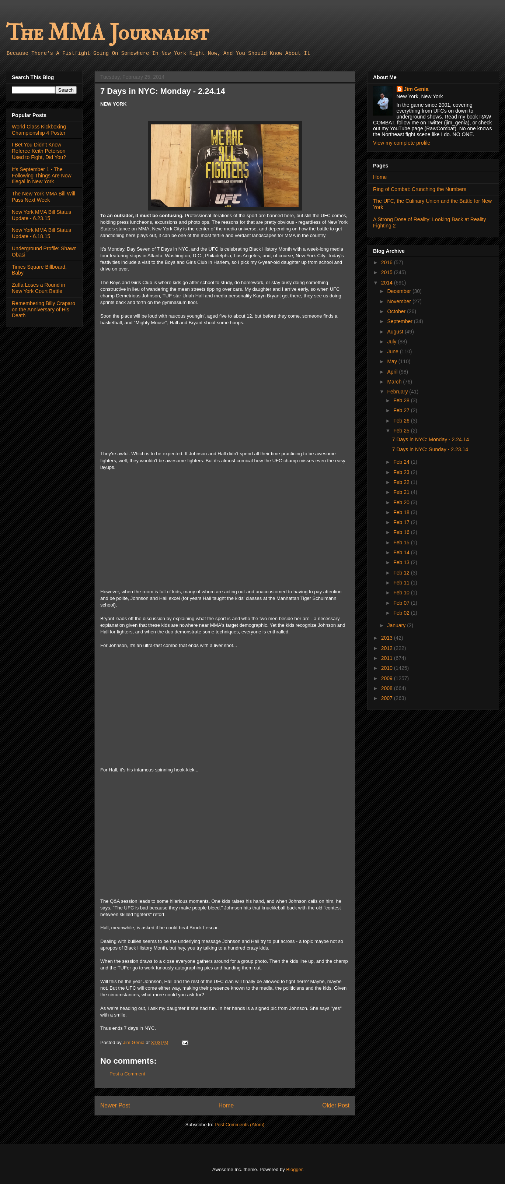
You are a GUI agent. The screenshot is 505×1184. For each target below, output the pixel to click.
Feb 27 (402, 410)
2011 (387, 658)
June (393, 351)
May (392, 361)
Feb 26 (402, 421)
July (392, 341)
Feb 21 (402, 492)
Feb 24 (402, 462)
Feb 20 (402, 502)
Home (226, 1105)
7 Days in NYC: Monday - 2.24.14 (430, 439)
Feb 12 (402, 573)
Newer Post (115, 1105)
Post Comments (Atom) (239, 1124)
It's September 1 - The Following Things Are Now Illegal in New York (42, 175)
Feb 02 (402, 613)
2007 (387, 698)
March (395, 382)
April (393, 372)
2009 (387, 678)
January (397, 625)
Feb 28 (402, 400)
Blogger (294, 1169)
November (399, 301)
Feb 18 (402, 512)
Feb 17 (402, 522)
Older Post (335, 1105)
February (398, 392)
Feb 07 (402, 603)
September (400, 321)
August (395, 332)
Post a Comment (127, 1074)
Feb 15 (402, 542)
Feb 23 (402, 472)
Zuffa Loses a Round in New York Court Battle (38, 288)
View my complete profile (401, 143)
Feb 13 (402, 562)
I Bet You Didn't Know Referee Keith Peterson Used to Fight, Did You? (39, 151)
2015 (387, 272)
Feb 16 (402, 532)
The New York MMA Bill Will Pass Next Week (43, 197)
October (397, 311)
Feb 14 (402, 552)
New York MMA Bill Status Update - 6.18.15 (41, 233)
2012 (387, 648)
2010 (387, 668)
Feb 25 (402, 431)
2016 (387, 262)
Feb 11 (402, 583)
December (399, 291)
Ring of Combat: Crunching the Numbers (419, 189)
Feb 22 (402, 482)
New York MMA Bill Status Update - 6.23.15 (41, 215)
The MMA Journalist (107, 33)
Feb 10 (402, 592)
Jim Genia (416, 89)
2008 (387, 688)
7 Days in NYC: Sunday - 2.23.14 (430, 449)
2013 (387, 638)
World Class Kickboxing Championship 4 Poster (39, 130)
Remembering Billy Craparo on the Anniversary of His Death (43, 309)
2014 (387, 283)
